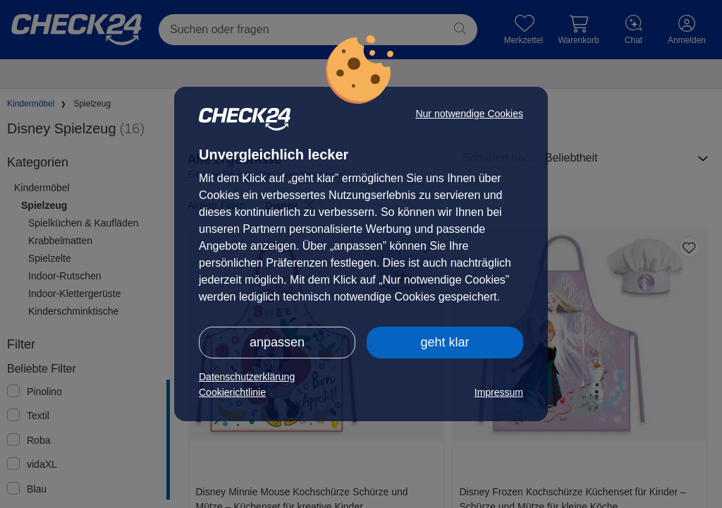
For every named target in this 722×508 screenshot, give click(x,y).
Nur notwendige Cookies (469, 113)
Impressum (499, 392)
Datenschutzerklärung (247, 376)
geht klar (444, 342)
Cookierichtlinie (232, 392)
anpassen (277, 342)
